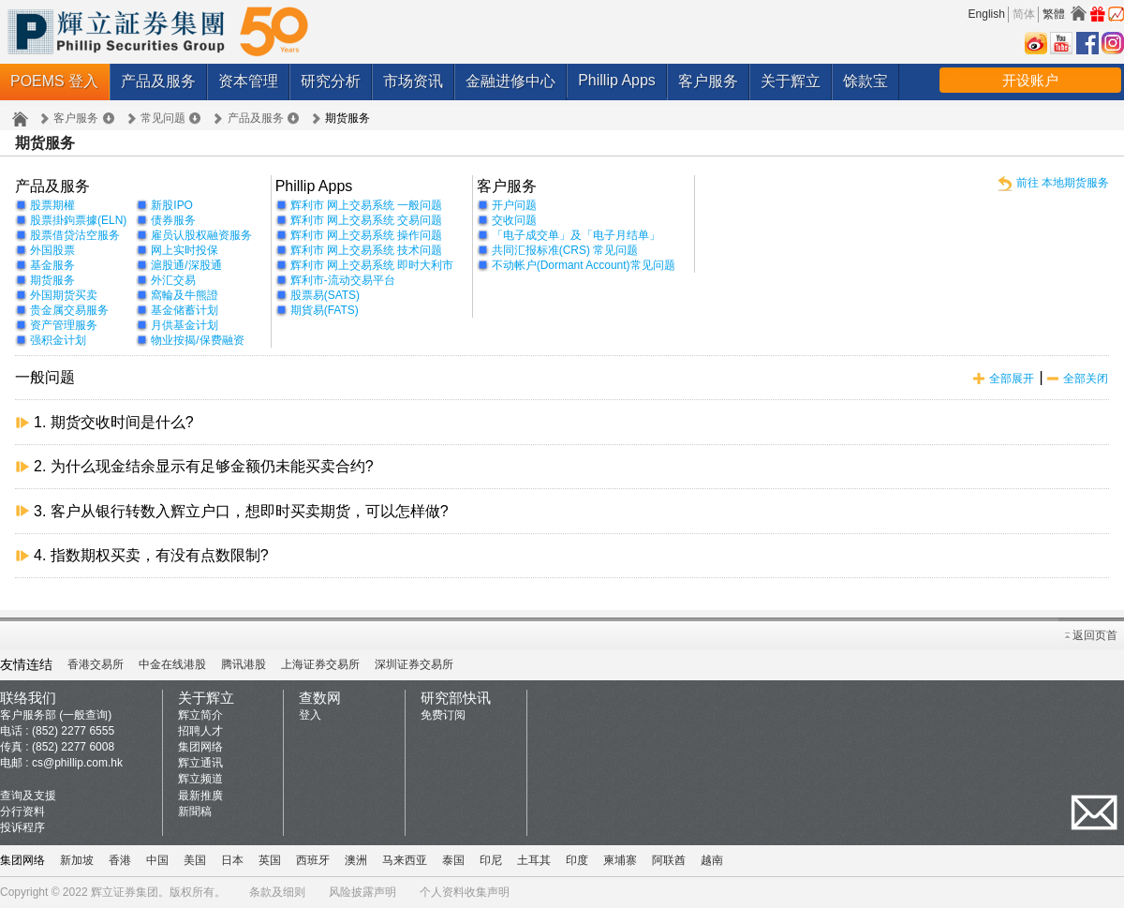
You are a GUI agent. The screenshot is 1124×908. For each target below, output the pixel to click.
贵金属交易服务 (69, 310)
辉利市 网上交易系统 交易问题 (366, 220)
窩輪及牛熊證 (184, 295)
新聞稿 (195, 811)
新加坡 (77, 860)
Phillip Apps (617, 80)
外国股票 (52, 250)
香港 (120, 860)
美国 (195, 860)
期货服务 (52, 280)
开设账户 (1030, 80)
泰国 (453, 860)
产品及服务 (158, 81)
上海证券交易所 (320, 664)
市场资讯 (413, 81)
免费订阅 (443, 715)
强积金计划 (58, 340)
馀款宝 (865, 81)
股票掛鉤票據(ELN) (78, 220)
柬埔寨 (620, 860)
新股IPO (172, 205)
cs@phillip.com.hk (77, 762)
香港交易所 (95, 664)
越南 (712, 860)
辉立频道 (200, 778)
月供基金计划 (184, 325)
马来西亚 (404, 860)
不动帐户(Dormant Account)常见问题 (583, 265)
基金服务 (52, 265)
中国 (157, 860)
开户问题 (514, 205)
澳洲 (356, 860)
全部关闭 (1085, 378)
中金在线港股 (172, 664)
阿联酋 (669, 860)
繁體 (1054, 14)
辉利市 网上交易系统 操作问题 (366, 235)
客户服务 (708, 81)
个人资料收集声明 (465, 892)
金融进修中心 (510, 81)
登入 (310, 715)
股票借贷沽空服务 (75, 235)
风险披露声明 (362, 892)
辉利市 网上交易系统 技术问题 (366, 250)
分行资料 (22, 811)
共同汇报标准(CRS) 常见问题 (565, 250)
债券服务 (173, 220)
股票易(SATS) (325, 295)
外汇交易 (173, 280)
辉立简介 (200, 715)
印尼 (491, 860)
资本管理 (248, 81)
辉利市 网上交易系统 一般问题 (366, 205)
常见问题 (162, 118)
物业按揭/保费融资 (197, 340)
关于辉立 (791, 81)
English (987, 14)
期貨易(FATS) (324, 310)
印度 (577, 860)
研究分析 (331, 81)
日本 (232, 860)
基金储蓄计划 (184, 310)
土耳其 (534, 860)
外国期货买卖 (63, 295)
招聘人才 (200, 730)
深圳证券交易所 (414, 664)
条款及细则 (277, 892)
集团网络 (200, 746)
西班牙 (313, 860)
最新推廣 (200, 795)
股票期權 (52, 205)
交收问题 (514, 220)
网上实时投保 (184, 250)
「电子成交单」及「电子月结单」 (576, 235)
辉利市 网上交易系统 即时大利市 (372, 265)
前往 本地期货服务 (1062, 182)
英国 (270, 860)
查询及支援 (28, 795)
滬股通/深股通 (186, 265)
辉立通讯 (200, 762)
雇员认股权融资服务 (201, 235)
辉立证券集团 (124, 892)
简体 (1024, 14)
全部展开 (1011, 378)
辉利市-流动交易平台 (342, 280)
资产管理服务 (63, 325)
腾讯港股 (243, 664)
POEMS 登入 (54, 81)
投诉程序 (22, 827)
